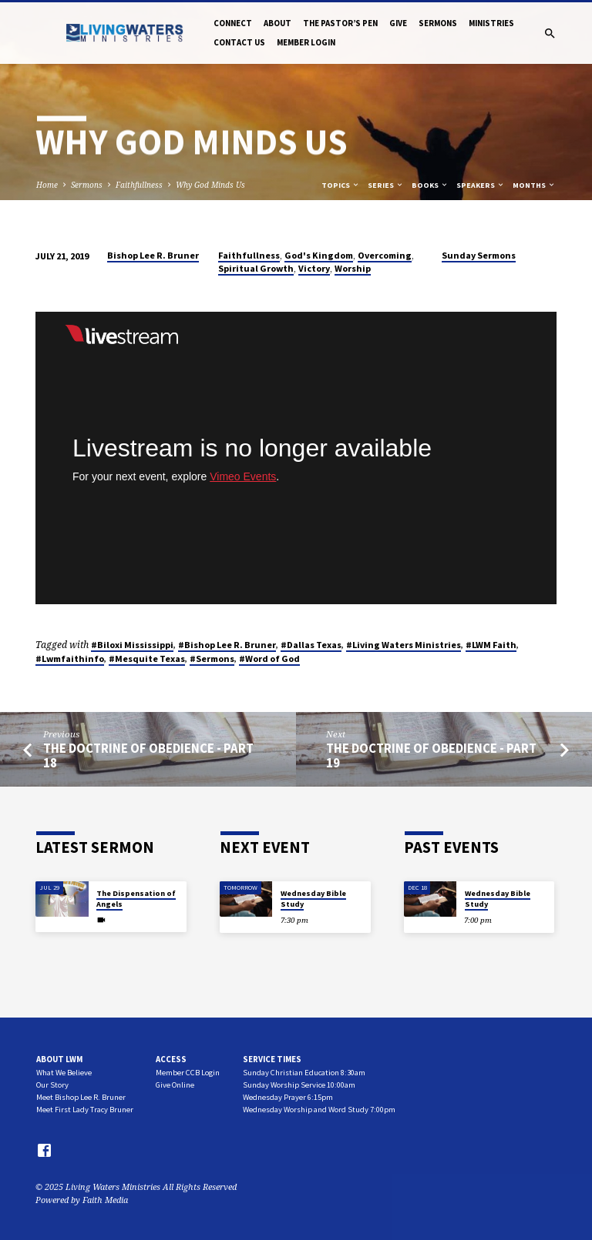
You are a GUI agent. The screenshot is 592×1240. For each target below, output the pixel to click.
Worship (353, 268)
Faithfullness (139, 184)
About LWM (59, 1059)
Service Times (272, 1059)
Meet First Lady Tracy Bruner (84, 1110)
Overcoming (385, 255)
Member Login (306, 42)
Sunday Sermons (479, 255)
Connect (233, 23)
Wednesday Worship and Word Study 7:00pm (319, 1110)
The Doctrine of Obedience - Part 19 (431, 755)
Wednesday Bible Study (313, 898)
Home (47, 184)
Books (430, 185)
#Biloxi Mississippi (132, 644)
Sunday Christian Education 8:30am (304, 1073)
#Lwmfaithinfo (69, 658)
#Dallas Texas (311, 644)
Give (398, 23)
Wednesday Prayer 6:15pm (288, 1097)
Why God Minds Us (210, 184)
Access (171, 1059)
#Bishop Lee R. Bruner (227, 644)
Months (534, 185)
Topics (340, 185)
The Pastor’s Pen (340, 23)
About (277, 23)
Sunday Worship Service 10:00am (299, 1085)
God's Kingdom (318, 255)
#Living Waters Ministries (403, 644)
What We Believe (64, 1073)
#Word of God (269, 658)
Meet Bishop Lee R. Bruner (81, 1097)
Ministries (491, 23)
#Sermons (212, 658)
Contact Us (239, 42)
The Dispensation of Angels (136, 898)
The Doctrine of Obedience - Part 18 (148, 755)
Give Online (175, 1085)
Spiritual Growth (256, 268)
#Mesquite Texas (147, 658)
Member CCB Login (188, 1073)
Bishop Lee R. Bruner (153, 255)
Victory (314, 268)
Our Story (52, 1085)
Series (386, 185)
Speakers (480, 185)
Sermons (438, 23)
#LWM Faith (491, 644)
